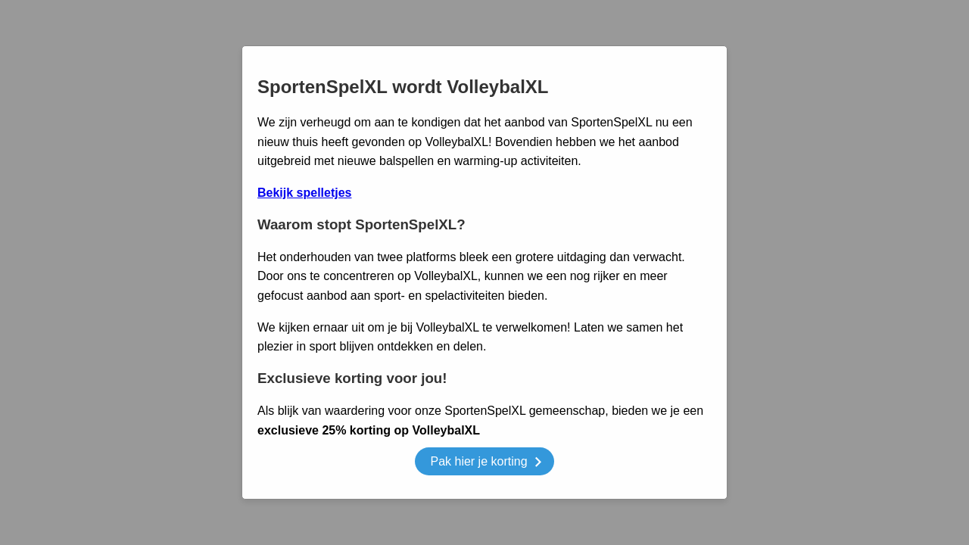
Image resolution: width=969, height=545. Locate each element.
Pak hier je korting (485, 463)
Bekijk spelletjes (304, 192)
